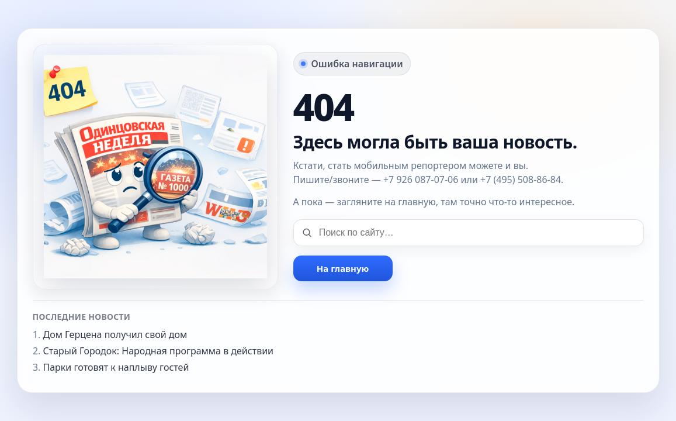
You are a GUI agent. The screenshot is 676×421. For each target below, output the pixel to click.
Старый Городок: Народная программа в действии (158, 350)
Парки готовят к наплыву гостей (116, 367)
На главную (343, 268)
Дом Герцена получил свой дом (115, 334)
